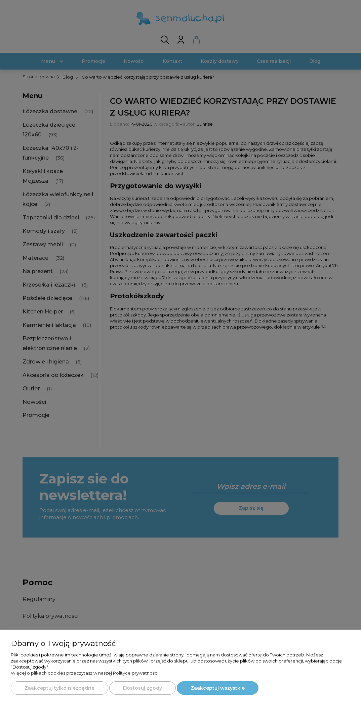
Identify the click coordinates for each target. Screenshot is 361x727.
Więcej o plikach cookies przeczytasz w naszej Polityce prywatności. (85, 673)
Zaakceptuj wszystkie (218, 688)
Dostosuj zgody (142, 688)
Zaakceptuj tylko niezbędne (59, 688)
